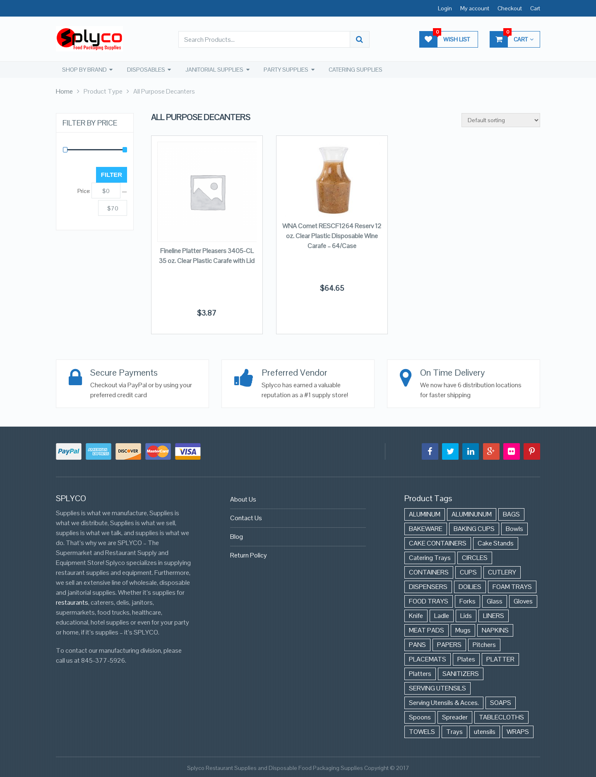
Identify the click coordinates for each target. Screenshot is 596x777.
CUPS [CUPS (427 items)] (468, 571)
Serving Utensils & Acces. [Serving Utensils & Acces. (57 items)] (444, 702)
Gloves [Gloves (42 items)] (523, 600)
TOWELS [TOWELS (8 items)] (422, 731)
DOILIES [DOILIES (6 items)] (470, 586)
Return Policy (248, 554)
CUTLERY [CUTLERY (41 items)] (502, 571)
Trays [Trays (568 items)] (454, 731)
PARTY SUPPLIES (285, 69)
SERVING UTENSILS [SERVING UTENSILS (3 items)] (437, 687)
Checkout (509, 8)
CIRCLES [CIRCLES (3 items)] (475, 557)
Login (445, 8)
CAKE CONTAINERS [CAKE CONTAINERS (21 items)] (437, 542)
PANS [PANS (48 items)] (417, 644)
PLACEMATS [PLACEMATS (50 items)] (427, 658)
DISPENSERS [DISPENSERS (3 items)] (428, 586)
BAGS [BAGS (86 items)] (511, 513)
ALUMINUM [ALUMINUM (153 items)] (424, 513)
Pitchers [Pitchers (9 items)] (484, 644)
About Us (243, 499)
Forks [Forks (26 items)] (467, 600)
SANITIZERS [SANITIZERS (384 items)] (460, 673)
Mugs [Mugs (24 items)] (463, 629)
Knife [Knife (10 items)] (416, 615)
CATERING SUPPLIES (355, 69)
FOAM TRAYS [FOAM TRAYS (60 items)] (512, 586)
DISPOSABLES (146, 69)
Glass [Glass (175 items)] (494, 600)
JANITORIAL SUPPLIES (214, 69)
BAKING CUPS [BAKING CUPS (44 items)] (474, 528)
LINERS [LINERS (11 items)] (493, 615)
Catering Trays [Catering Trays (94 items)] (430, 557)
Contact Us (246, 517)
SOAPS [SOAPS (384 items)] (500, 702)
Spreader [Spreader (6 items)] (455, 716)
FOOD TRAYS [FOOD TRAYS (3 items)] (428, 600)
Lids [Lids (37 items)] (466, 615)
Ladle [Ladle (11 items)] (441, 615)
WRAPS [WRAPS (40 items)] (518, 731)
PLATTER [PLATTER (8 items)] (500, 658)
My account (474, 8)
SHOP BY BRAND (84, 69)
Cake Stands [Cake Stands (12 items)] (496, 542)
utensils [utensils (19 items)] (484, 731)
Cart (535, 8)
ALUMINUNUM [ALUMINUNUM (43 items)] (472, 513)
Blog (236, 536)
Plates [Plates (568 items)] (466, 658)
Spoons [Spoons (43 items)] (420, 716)
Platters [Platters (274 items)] (420, 673)
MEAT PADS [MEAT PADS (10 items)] (426, 629)
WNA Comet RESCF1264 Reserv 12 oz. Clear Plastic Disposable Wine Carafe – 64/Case (332, 235)
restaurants (72, 602)
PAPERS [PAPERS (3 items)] (449, 644)
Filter (111, 174)
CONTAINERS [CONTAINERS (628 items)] (429, 571)
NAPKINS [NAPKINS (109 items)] (495, 629)
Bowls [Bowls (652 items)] (514, 528)
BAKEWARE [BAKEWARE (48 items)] (425, 528)
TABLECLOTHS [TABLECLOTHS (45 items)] (501, 716)
